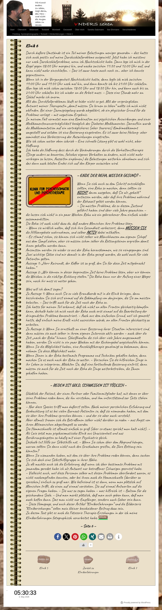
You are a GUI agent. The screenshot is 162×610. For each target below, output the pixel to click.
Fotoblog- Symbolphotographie (25, 34)
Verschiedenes (129, 29)
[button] (57, 536)
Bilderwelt (33, 29)
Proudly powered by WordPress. (137, 602)
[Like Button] (83, 545)
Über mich (79, 29)
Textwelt (45, 29)
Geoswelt (67, 29)
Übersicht (22, 29)
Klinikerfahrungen (57, 34)
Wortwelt (56, 29)
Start (12, 29)
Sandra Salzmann (96, 29)
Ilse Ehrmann (113, 29)
